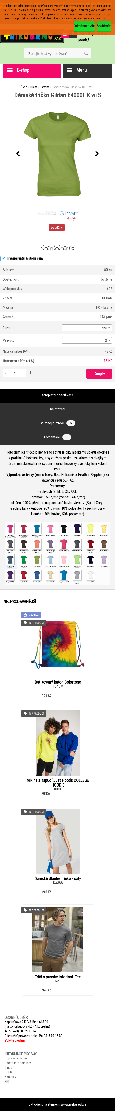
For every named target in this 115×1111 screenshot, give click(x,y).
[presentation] (18, 154)
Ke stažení (57, 409)
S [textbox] (106, 340)
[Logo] (32, 36)
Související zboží (57, 423)
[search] (86, 53)
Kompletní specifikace (57, 395)
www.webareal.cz (74, 1104)
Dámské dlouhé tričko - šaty (58, 878)
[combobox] (87, 327)
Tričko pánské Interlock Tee (58, 977)
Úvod (24, 87)
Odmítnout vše (84, 26)
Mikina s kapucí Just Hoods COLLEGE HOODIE (58, 782)
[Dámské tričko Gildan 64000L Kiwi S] (57, 154)
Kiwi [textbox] (104, 328)
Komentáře (57, 437)
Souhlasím (104, 26)
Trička (33, 87)
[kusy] (14, 373)
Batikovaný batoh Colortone (58, 682)
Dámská (44, 87)
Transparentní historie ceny (21, 258)
